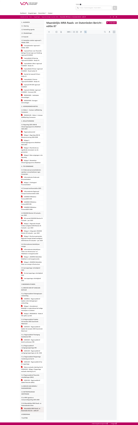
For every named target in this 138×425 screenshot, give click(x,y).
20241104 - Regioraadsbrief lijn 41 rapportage (31, 363)
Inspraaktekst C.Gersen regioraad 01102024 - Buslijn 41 (30, 80)
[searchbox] (94, 8)
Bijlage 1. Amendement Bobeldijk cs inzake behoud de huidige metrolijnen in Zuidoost (32, 308)
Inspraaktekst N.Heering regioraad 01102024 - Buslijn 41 (30, 59)
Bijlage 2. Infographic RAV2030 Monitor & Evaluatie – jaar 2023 (31, 232)
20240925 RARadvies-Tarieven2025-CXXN (29, 208)
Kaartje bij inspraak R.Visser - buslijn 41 (31, 75)
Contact (50, 13)
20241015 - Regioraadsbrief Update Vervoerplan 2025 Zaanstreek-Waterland (32, 329)
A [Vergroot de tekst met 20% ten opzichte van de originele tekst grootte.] (113, 17)
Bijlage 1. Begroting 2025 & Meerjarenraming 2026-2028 (30, 136)
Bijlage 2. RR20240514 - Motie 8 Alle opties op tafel (32, 315)
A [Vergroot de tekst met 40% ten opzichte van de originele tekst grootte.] (116, 17)
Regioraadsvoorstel (28, 132)
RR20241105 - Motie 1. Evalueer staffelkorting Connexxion (32, 116)
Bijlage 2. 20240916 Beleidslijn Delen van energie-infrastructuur (31, 263)
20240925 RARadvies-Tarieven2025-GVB (29, 198)
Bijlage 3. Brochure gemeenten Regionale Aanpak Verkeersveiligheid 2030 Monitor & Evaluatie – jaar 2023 (32, 238)
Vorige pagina (111, 22)
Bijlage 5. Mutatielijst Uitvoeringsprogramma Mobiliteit (30, 161)
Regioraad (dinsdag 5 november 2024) (50, 17)
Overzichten (41, 13)
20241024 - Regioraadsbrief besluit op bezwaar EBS (30, 341)
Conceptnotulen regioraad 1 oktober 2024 (30, 46)
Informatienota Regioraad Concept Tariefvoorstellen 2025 (30, 192)
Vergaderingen (32, 13)
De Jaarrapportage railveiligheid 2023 (32, 274)
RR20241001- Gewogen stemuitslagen (29, 101)
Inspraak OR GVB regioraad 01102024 (30, 86)
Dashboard (23, 13)
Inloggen (114, 423)
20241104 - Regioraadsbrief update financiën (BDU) (30, 381)
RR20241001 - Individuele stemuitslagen (30, 96)
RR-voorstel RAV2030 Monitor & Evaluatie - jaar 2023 (32, 219)
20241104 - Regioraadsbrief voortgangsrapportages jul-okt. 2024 (31, 352)
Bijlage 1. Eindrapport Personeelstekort (29, 183)
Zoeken (77, 4)
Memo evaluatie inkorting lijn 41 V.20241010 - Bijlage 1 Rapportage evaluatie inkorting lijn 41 (32, 369)
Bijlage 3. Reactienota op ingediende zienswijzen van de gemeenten (29, 150)
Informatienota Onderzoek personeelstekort (30, 178)
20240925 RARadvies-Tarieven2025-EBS (29, 203)
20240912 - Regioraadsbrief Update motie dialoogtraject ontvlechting (30, 301)
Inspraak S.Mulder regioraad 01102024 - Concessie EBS (30, 91)
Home (30, 17)
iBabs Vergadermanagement (100, 423)
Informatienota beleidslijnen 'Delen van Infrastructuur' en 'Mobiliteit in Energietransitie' (30, 251)
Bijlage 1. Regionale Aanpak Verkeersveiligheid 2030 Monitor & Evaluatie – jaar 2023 (31, 226)
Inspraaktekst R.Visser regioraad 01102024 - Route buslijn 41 (32, 70)
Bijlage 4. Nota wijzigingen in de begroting (32, 156)
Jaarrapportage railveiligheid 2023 (31, 279)
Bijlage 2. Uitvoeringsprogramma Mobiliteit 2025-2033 (30, 142)
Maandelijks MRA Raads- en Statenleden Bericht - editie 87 (30, 409)
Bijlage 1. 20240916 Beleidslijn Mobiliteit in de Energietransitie (31, 258)
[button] (115, 8)
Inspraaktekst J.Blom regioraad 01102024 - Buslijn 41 (31, 64)
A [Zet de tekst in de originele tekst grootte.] (110, 17)
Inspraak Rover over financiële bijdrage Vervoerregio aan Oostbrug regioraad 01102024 (31, 53)
